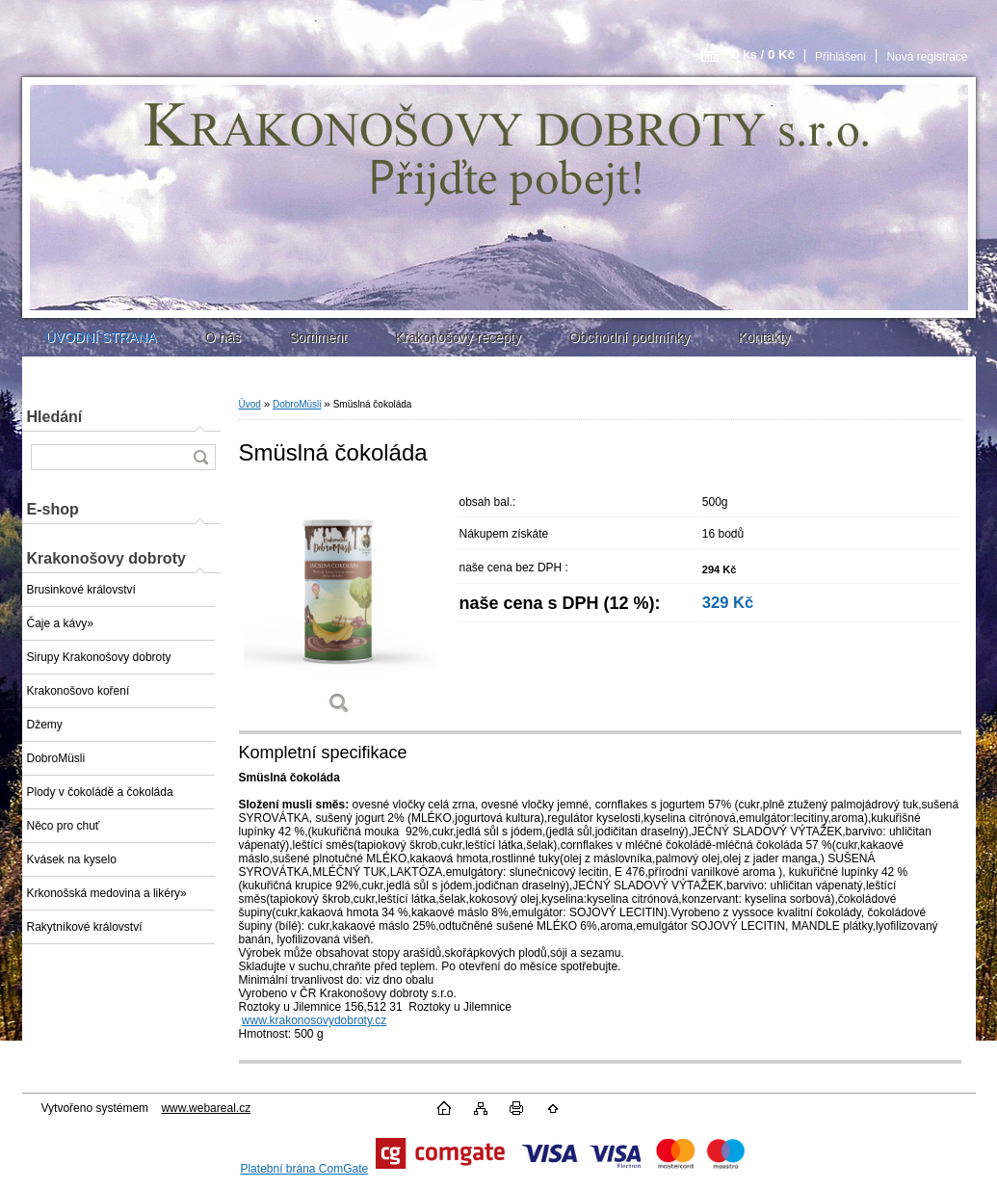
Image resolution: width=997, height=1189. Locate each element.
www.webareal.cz (205, 1108)
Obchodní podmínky (629, 337)
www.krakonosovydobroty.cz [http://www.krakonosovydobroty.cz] (314, 1020)
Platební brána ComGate (304, 1169)
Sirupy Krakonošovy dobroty (99, 657)
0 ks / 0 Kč (763, 54)
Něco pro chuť (63, 825)
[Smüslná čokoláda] (340, 606)
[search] (200, 457)
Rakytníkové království (85, 927)
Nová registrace (926, 57)
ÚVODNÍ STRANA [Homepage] (101, 337)
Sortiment (318, 337)
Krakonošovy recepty (458, 337)
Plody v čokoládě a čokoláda (100, 792)
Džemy (45, 724)
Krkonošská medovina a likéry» (107, 893)
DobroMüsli (56, 758)
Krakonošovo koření (78, 691)
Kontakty (764, 337)
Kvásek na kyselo (72, 859)
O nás (223, 337)
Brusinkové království (81, 589)
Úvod (250, 404)
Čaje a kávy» (60, 623)
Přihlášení (840, 57)
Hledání (55, 417)
